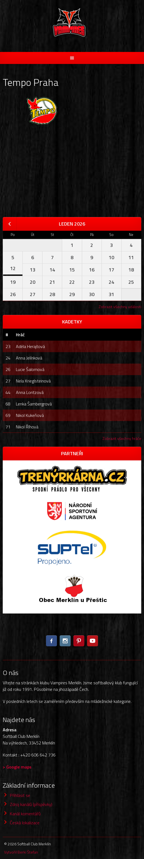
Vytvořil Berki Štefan (21, 852)
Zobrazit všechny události (120, 306)
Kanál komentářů (25, 813)
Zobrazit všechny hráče (121, 438)
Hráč (20, 334)
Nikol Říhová (27, 426)
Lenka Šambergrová (34, 404)
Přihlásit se (20, 795)
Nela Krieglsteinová (33, 381)
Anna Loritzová (30, 392)
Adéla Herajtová (30, 346)
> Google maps (17, 767)
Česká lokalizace (24, 822)
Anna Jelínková (29, 358)
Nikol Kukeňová (30, 415)
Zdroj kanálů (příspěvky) (31, 804)
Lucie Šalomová (30, 369)
